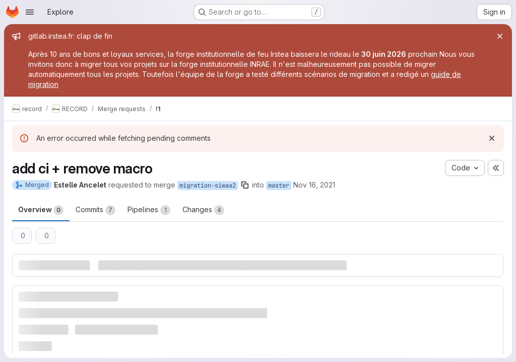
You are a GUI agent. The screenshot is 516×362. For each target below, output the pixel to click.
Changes (203, 210)
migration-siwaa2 (207, 186)
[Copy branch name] (245, 185)
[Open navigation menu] (30, 12)
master (278, 186)
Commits (95, 210)
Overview (40, 210)
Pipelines (148, 210)
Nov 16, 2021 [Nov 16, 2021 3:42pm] (314, 184)
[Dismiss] (492, 138)
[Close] (500, 36)
